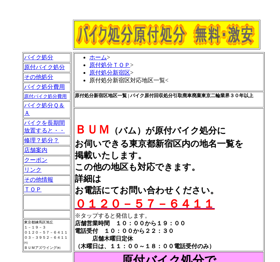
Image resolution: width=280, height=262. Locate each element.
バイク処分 (38, 57)
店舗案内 (35, 150)
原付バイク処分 (44, 67)
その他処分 (38, 77)
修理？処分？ (41, 140)
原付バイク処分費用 (45, 96)
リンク (33, 170)
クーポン (35, 160)
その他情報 (38, 179)
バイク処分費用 (44, 87)
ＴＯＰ (33, 189)
